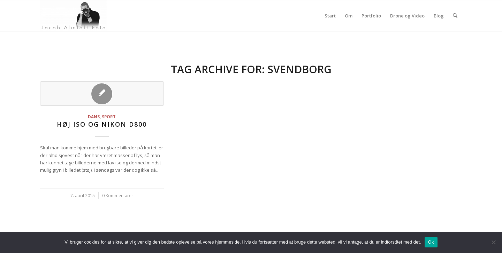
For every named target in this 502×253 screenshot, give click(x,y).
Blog (439, 16)
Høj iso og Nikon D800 (102, 124)
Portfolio (371, 16)
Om (348, 16)
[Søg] (455, 15)
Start (330, 16)
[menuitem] (455, 15)
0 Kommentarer (117, 195)
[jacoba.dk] (73, 15)
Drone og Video (407, 16)
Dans (94, 116)
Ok (431, 242)
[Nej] (493, 242)
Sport (109, 116)
